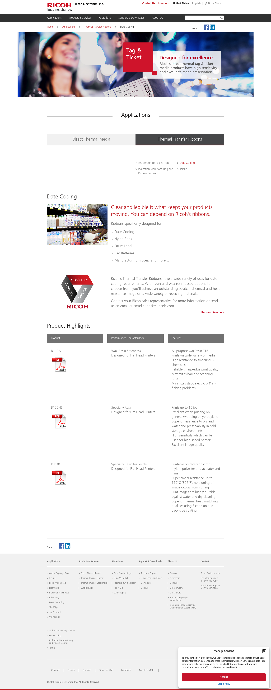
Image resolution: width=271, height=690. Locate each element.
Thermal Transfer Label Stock (94, 583)
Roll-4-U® (118, 588)
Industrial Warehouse (59, 593)
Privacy (71, 670)
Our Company (176, 588)
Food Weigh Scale (57, 583)
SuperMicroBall (121, 578)
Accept (224, 677)
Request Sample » (212, 312)
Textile (183, 169)
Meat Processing (56, 602)
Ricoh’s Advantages (123, 573)
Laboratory (54, 598)
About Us (157, 18)
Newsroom (175, 578)
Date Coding (127, 27)
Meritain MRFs (146, 670)
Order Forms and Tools (151, 578)
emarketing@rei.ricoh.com (153, 306)
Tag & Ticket (55, 612)
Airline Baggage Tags (59, 573)
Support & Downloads (131, 18)
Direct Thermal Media (91, 139)
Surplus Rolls (87, 588)
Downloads (146, 583)
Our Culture (175, 593)
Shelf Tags (53, 607)
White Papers (120, 593)
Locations (163, 3)
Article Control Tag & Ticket (154, 163)
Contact (205, 561)
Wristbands (54, 617)
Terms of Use (106, 670)
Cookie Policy (224, 684)
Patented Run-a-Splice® (125, 583)
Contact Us (148, 3)
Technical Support (149, 573)
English (196, 3)
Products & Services (80, 18)
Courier (52, 578)
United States (181, 3)
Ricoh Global (213, 3)
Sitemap (87, 670)
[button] (264, 651)
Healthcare (54, 588)
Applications (54, 18)
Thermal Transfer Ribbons (97, 27)
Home (50, 27)
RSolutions (105, 18)
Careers (173, 573)
